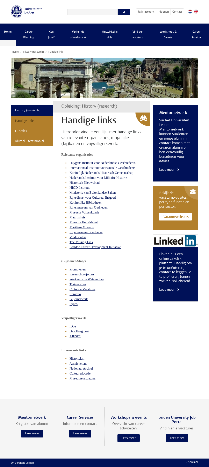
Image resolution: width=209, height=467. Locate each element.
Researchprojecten (82, 274)
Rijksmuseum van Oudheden (89, 207)
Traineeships (78, 284)
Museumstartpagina (82, 378)
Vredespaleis (78, 237)
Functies (21, 131)
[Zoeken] (92, 12)
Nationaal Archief (81, 368)
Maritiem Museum (82, 227)
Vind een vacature (137, 35)
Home (8, 32)
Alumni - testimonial (29, 141)
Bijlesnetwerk (79, 299)
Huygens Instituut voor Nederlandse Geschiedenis (103, 163)
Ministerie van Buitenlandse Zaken (93, 192)
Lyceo (74, 304)
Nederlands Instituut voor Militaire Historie (98, 177)
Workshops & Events (168, 35)
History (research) (27, 110)
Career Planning (28, 35)
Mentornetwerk (173, 113)
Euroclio (75, 294)
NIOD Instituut (79, 187)
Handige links (24, 121)
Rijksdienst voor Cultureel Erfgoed (93, 197)
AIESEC (75, 336)
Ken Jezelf (51, 35)
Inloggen (163, 12)
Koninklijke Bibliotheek (85, 202)
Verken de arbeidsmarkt (78, 35)
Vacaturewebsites (176, 217)
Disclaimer (192, 462)
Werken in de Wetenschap (87, 279)
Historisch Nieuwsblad (85, 182)
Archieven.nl (78, 363)
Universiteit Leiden (22, 463)
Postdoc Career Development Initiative (95, 247)
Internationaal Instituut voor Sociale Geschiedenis (102, 167)
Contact (177, 12)
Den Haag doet (79, 331)
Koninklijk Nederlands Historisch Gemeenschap (101, 172)
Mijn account (147, 11)
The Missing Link (81, 242)
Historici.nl (77, 358)
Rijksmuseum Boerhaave (86, 232)
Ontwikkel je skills (109, 35)
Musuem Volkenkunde (84, 212)
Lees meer (169, 170)
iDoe (73, 326)
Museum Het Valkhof (84, 222)
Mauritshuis (77, 217)
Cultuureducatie (80, 373)
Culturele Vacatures (82, 289)
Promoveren (78, 269)
